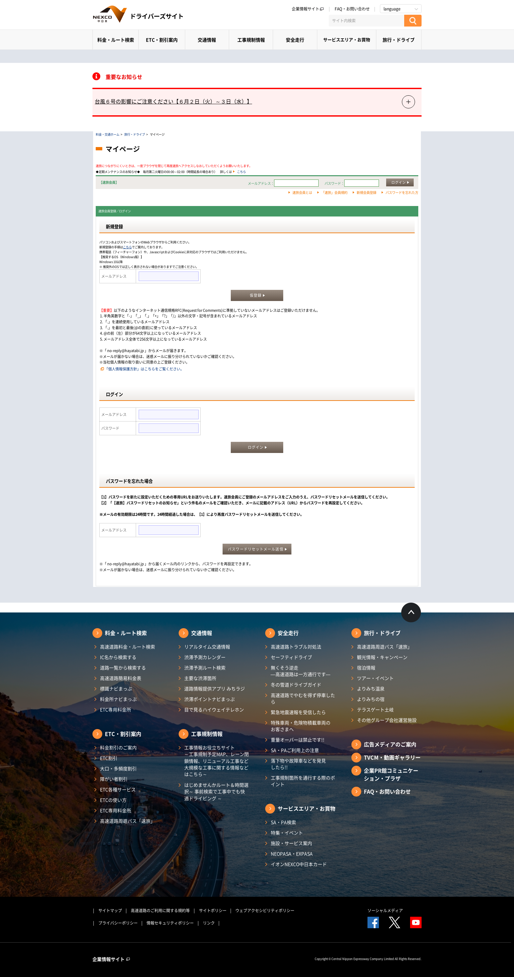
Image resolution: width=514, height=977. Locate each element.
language (392, 9)
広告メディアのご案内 (390, 744)
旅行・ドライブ (399, 39)
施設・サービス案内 (291, 843)
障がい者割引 (114, 779)
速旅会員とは (302, 192)
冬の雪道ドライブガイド (296, 684)
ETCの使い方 (113, 800)
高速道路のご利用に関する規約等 (160, 910)
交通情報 (207, 39)
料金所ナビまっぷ (118, 699)
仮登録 (256, 295)
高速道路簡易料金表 (120, 678)
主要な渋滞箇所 (200, 678)
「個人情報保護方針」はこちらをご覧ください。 (144, 369)
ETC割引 (108, 758)
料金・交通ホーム (107, 134)
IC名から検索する (118, 657)
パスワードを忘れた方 (402, 192)
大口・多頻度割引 (118, 768)
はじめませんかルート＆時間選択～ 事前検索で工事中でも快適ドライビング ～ (216, 791)
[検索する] (413, 21)
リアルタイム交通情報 (207, 646)
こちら (241, 171)
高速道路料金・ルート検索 (127, 646)
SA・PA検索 (283, 822)
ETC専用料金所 (115, 709)
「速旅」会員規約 (334, 192)
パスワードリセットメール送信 (255, 549)
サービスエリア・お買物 (346, 39)
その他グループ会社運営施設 (387, 720)
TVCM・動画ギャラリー (392, 757)
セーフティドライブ (291, 657)
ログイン (398, 182)
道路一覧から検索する (123, 667)
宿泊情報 (366, 667)
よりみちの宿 (371, 699)
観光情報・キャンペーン (382, 657)
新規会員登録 (366, 192)
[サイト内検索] (366, 21)
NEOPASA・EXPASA (292, 853)
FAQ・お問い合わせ (352, 9)
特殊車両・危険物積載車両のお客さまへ (300, 725)
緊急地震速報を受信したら (298, 712)
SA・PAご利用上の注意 (295, 750)
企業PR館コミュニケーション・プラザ (391, 774)
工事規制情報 (251, 39)
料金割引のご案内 (118, 747)
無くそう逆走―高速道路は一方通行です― (300, 670)
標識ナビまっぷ (116, 688)
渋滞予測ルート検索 (205, 667)
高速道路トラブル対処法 (296, 646)
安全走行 (295, 39)
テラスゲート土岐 (375, 709)
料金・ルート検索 (115, 39)
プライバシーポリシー (118, 923)
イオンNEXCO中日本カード (299, 864)
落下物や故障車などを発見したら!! (298, 763)
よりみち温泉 (371, 688)
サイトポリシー (213, 910)
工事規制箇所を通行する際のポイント (303, 780)
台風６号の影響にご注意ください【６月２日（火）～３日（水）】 (173, 101)
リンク (209, 923)
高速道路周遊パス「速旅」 (127, 820)
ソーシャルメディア (385, 910)
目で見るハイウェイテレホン (214, 709)
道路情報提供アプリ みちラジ (214, 688)
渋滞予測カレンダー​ (205, 657)
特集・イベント (287, 832)
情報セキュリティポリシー (170, 923)
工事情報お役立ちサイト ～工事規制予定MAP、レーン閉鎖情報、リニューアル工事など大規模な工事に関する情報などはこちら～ (216, 760)
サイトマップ (110, 910)
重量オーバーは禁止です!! (298, 739)
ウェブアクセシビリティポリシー (264, 910)
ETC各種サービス (118, 789)
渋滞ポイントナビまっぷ (209, 699)
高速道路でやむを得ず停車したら (303, 698)
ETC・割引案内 (162, 39)
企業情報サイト (308, 9)
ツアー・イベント (375, 678)
